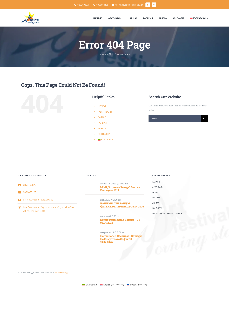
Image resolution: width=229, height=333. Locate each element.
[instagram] (154, 4)
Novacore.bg (61, 272)
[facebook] (147, 4)
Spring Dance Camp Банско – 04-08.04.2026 (120, 221)
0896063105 (29, 192)
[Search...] (175, 118)
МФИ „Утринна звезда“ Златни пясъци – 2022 (120, 188)
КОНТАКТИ (104, 134)
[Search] (204, 118)
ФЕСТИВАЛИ (105, 111)
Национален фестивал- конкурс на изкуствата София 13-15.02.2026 (121, 239)
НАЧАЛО (102, 106)
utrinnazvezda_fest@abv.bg (38, 199)
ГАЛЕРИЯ (103, 122)
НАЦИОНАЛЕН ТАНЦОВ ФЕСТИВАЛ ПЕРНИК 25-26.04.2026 (122, 205)
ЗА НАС (102, 117)
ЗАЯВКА (102, 128)
